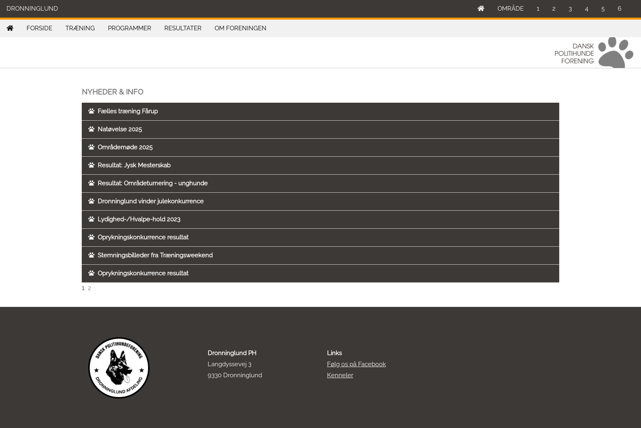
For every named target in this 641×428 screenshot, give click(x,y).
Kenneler (340, 375)
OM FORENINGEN (241, 28)
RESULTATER (183, 28)
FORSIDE (39, 28)
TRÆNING (80, 28)
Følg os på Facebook (356, 364)
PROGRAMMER (129, 28)
